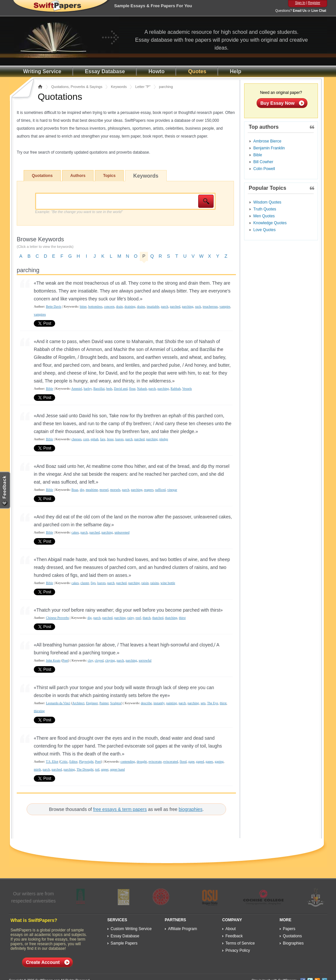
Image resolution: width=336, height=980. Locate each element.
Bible (49, 388)
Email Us (299, 10)
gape (191, 761)
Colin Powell (264, 168)
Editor (73, 761)
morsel (103, 489)
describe (146, 703)
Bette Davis (53, 306)
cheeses (77, 439)
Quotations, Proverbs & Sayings (76, 87)
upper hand (117, 769)
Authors (77, 175)
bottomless (95, 306)
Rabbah (176, 388)
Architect (78, 703)
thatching (171, 618)
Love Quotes (264, 230)
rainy (130, 618)
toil (97, 769)
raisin (145, 583)
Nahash (142, 388)
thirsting (39, 711)
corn (86, 439)
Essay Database (105, 71)
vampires (40, 314)
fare (102, 439)
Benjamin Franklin (269, 148)
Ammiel (76, 388)
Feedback (234, 936)
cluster (84, 583)
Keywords (119, 87)
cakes (75, 532)
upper (104, 769)
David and (120, 388)
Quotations (42, 175)
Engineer (92, 703)
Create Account (43, 962)
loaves (119, 439)
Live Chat (318, 10)
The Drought (84, 769)
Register (314, 3)
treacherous (210, 306)
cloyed (99, 660)
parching (187, 306)
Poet (65, 660)
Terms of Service (240, 943)
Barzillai (98, 388)
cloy (90, 660)
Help (236, 71)
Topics (109, 175)
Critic (64, 761)
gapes (209, 761)
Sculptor (115, 703)
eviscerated (170, 761)
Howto (157, 71)
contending (127, 761)
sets (202, 703)
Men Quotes (264, 216)
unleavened (122, 532)
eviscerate (155, 761)
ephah (94, 439)
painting (171, 703)
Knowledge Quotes (269, 223)
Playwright (86, 761)
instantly (159, 703)
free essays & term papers (120, 809)
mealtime (92, 489)
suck (198, 306)
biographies (190, 809)
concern (109, 306)
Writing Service (42, 71)
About (230, 928)
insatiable (153, 306)
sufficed (160, 489)
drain (119, 306)
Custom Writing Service (131, 928)
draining (129, 306)
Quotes (197, 71)
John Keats (53, 660)
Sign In (300, 3)
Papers (289, 928)
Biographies (293, 943)
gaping (219, 761)
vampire (225, 306)
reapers (149, 489)
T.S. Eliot (52, 761)
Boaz (75, 489)
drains (141, 306)
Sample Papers (124, 943)
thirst (182, 618)
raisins (154, 583)
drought (142, 761)
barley (88, 388)
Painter (104, 703)
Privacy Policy (237, 950)
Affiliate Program (182, 928)
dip (82, 489)
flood (183, 761)
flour (132, 388)
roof (138, 618)
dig (89, 618)
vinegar (172, 489)
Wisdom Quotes (267, 202)
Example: (79, 212)
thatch (147, 618)
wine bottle (167, 583)
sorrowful (145, 660)
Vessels (187, 388)
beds (109, 388)
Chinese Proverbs (57, 618)
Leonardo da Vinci (58, 703)
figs (93, 583)
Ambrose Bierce (267, 141)
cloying (110, 660)
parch (164, 306)
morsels (115, 489)
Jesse (110, 439)
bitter (83, 306)
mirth (37, 769)
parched (175, 306)
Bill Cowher (263, 162)
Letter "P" (142, 87)
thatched (157, 618)
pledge (163, 439)
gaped (200, 761)
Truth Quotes (264, 209)
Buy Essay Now (278, 103)
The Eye (212, 703)
